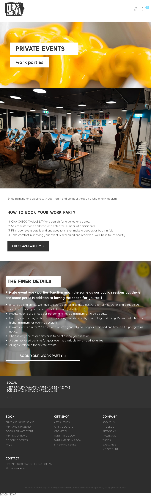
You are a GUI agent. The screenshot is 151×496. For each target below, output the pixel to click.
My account (110, 449)
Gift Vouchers (63, 426)
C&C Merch (61, 431)
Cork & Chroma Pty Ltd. (39, 487)
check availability (26, 246)
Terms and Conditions (84, 487)
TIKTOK (107, 440)
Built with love (119, 487)
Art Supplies (62, 422)
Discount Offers (17, 440)
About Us (109, 422)
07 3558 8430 (18, 468)
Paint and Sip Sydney (18, 426)
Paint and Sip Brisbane (20, 422)
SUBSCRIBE (109, 444)
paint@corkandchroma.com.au (31, 463)
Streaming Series (65, 444)
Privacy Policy (103, 487)
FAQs (9, 444)
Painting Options (16, 435)
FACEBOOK (109, 435)
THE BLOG (108, 426)
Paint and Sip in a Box (67, 440)
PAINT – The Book (65, 435)
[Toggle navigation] (127, 9)
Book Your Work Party (41, 356)
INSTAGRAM (109, 431)
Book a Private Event (19, 431)
